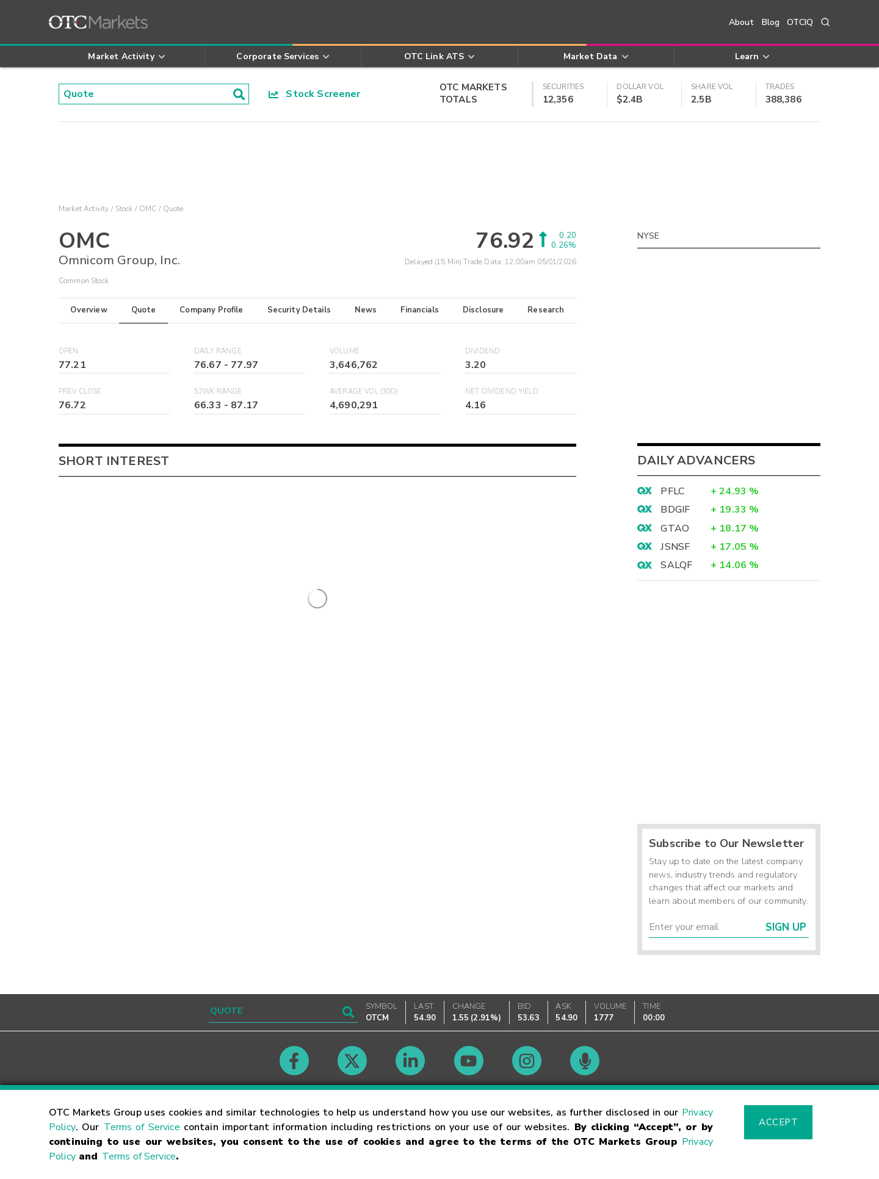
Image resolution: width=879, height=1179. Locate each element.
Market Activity (84, 209)
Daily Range (218, 351)
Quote (143, 310)
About (741, 22)
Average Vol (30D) (364, 391)
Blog (771, 22)
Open (69, 351)
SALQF (676, 565)
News (366, 310)
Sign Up (785, 927)
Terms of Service (142, 1127)
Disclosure (483, 310)
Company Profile (211, 310)
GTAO (674, 528)
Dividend (482, 351)
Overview (88, 310)
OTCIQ (800, 22)
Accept (778, 1122)
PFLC (672, 491)
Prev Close (80, 391)
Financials (419, 310)
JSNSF (675, 546)
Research (545, 310)
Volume (345, 351)
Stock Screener (315, 94)
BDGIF (675, 509)
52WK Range (218, 391)
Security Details (299, 310)
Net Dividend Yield (501, 391)
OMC (147, 209)
